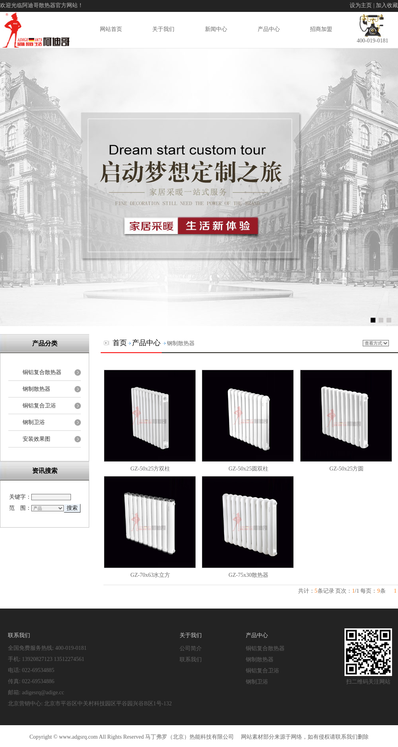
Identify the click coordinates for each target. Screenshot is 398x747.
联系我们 (191, 659)
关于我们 (163, 29)
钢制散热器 (36, 389)
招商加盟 (321, 29)
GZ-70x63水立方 (150, 575)
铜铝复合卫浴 (39, 406)
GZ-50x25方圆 (346, 469)
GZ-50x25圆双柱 (248, 469)
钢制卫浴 (34, 422)
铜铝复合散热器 (42, 372)
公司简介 (191, 648)
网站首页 (111, 29)
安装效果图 (36, 439)
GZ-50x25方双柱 (150, 469)
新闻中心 (216, 29)
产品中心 (269, 29)
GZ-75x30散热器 (248, 575)
